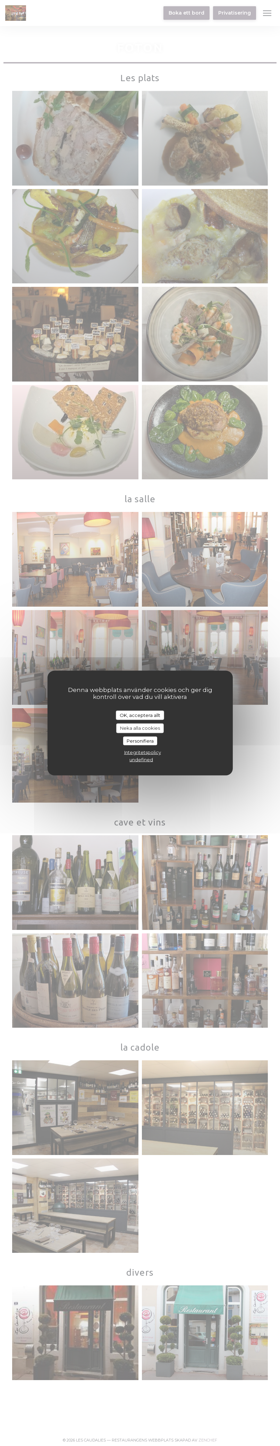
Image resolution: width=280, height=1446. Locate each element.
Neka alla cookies (140, 728)
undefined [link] (141, 759)
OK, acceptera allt (140, 715)
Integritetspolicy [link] (142, 752)
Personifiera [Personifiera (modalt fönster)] (140, 740)
